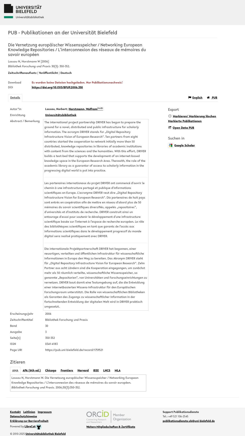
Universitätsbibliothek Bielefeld (46, 434)
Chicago (50, 370)
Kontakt (15, 412)
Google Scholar (181, 145)
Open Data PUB (181, 127)
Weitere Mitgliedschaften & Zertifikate (110, 427)
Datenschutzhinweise (23, 416)
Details (15, 97)
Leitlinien (29, 412)
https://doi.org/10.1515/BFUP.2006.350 (57, 87)
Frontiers (67, 370)
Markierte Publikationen (185, 121)
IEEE (96, 370)
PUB (212, 97)
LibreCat (33, 426)
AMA (15, 370)
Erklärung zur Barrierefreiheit (29, 421)
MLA (117, 370)
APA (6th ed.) (32, 370)
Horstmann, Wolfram (86, 109)
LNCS (106, 370)
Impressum (45, 412)
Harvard (83, 370)
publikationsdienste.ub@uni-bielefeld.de (189, 421)
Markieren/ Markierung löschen (192, 116)
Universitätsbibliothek (60, 115)
